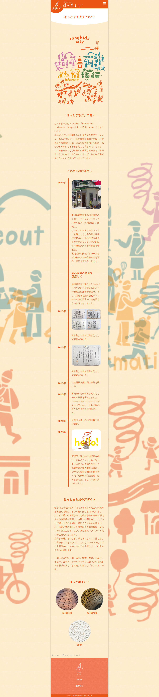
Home (79, 680)
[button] (104, 4)
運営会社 (79, 686)
